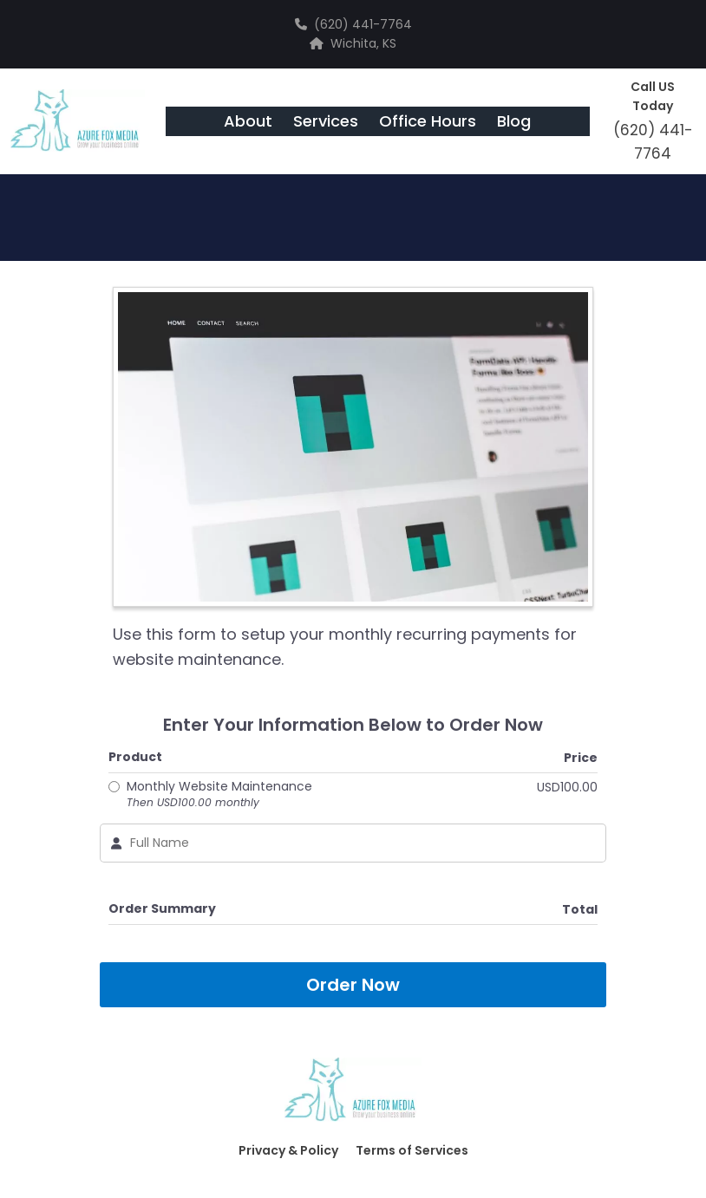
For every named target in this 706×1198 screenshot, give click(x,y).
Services (325, 121)
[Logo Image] (77, 121)
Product (135, 757)
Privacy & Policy (288, 1150)
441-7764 (382, 24)
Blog (514, 121)
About (248, 121)
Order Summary (162, 908)
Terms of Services (412, 1150)
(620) (333, 24)
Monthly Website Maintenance (219, 794)
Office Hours (427, 121)
